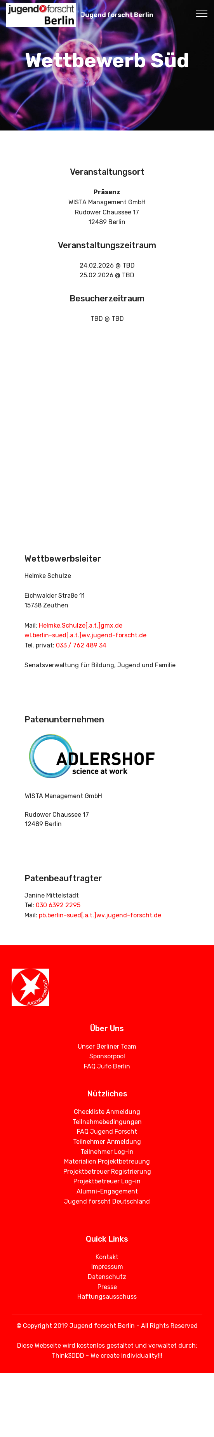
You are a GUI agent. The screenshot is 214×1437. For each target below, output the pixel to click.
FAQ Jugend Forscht (107, 1131)
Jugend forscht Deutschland (107, 1201)
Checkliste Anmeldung (107, 1111)
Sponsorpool (107, 1056)
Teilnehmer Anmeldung (107, 1141)
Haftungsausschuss (107, 1296)
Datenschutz (107, 1276)
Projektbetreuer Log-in (107, 1181)
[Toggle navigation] (202, 12)
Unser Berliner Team (107, 1046)
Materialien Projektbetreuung (107, 1161)
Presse (107, 1287)
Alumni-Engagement (107, 1191)
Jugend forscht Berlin (117, 15)
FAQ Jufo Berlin (107, 1066)
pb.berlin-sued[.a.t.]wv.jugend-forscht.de (100, 915)
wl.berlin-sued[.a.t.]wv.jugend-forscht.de (85, 635)
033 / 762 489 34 (81, 645)
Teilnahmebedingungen (107, 1122)
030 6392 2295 (58, 905)
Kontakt (107, 1257)
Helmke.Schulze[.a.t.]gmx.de (80, 625)
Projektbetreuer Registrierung (107, 1171)
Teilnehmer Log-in (107, 1151)
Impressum (107, 1266)
